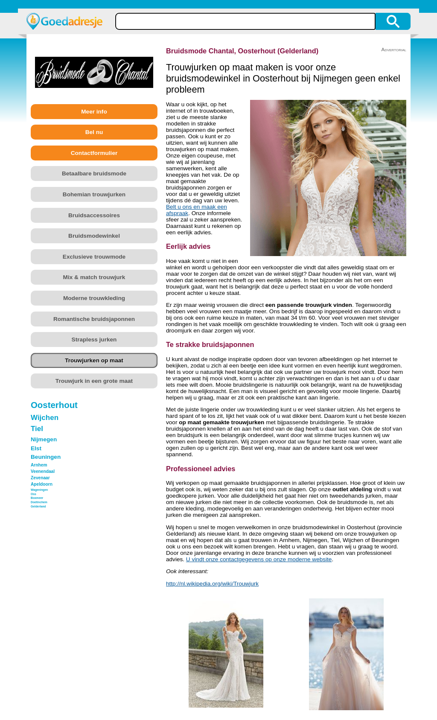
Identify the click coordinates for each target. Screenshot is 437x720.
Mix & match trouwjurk (94, 277)
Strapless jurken (94, 339)
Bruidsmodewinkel (94, 236)
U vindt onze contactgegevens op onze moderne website (259, 559)
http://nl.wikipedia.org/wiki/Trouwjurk (212, 583)
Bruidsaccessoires (94, 215)
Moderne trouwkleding (94, 298)
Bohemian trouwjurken (94, 194)
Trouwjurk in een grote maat (94, 381)
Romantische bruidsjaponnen (94, 319)
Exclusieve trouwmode (94, 257)
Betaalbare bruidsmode (94, 173)
